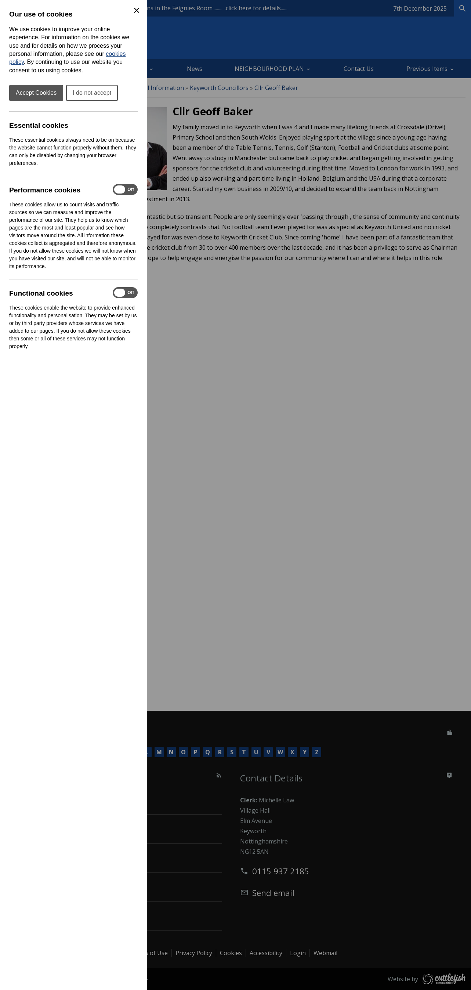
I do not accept (92, 93)
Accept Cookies (36, 93)
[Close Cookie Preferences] (136, 10)
